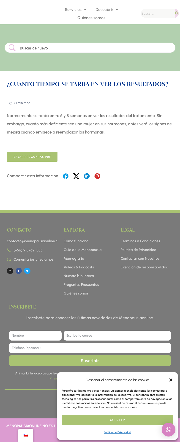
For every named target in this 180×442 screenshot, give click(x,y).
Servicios (75, 9)
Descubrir (106, 9)
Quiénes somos (91, 17)
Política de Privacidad (117, 432)
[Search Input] (95, 48)
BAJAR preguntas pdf (33, 157)
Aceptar (117, 420)
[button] (171, 380)
